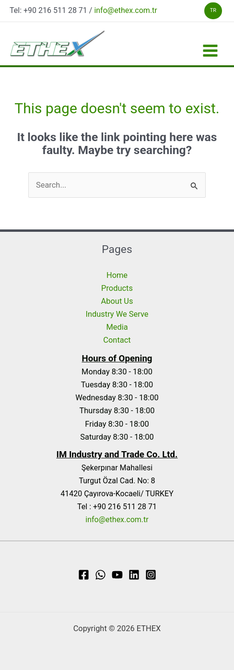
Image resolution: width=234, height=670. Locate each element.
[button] (213, 10)
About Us (117, 301)
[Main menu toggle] (210, 50)
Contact (116, 340)
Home (117, 275)
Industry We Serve (117, 314)
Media (117, 327)
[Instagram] (150, 574)
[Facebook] (83, 574)
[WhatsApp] (100, 574)
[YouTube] (117, 574)
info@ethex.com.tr (125, 10)
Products (117, 288)
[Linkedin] (134, 574)
